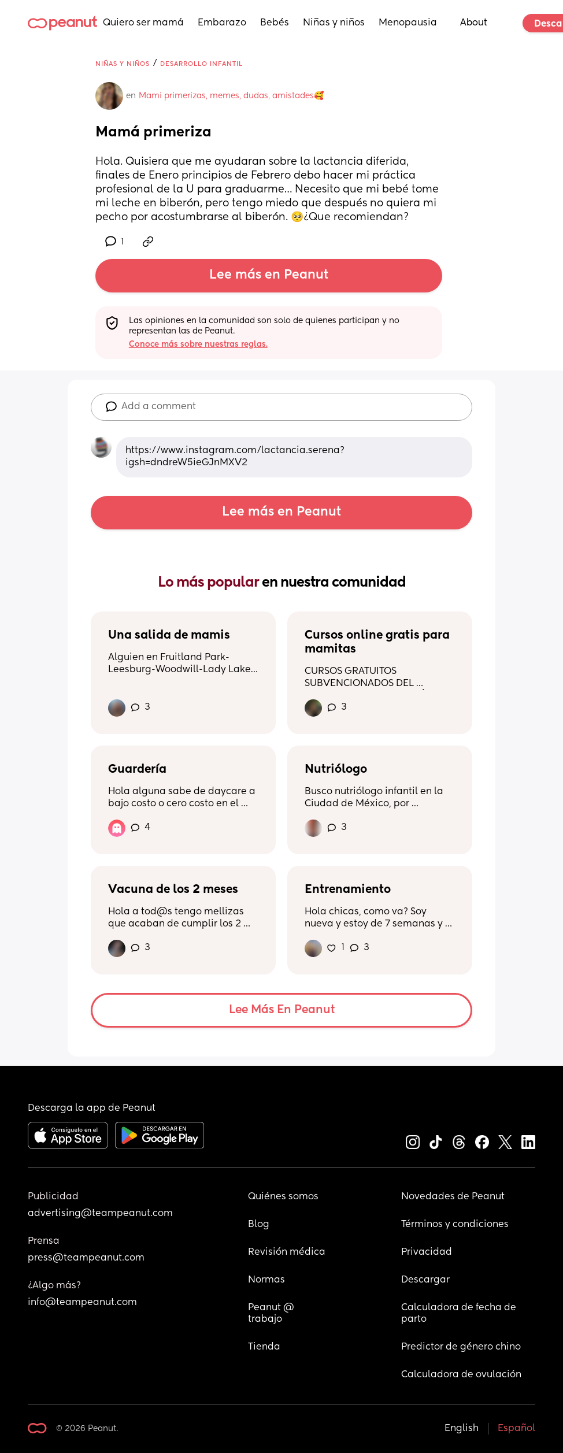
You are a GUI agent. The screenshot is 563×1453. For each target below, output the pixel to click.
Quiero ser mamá (143, 23)
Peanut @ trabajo (272, 1313)
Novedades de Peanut (453, 1197)
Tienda (264, 1347)
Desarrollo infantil (201, 64)
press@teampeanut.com (86, 1258)
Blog (258, 1224)
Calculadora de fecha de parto (459, 1313)
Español (516, 1428)
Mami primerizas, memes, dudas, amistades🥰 (231, 96)
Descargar (425, 1280)
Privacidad (426, 1252)
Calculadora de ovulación (461, 1375)
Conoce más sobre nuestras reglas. (198, 344)
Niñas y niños (334, 23)
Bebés (274, 23)
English (462, 1428)
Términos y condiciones (455, 1224)
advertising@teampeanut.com (100, 1213)
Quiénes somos (283, 1197)
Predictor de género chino (461, 1347)
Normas (266, 1280)
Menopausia (408, 23)
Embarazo (222, 23)
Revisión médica (286, 1252)
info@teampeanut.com (82, 1302)
